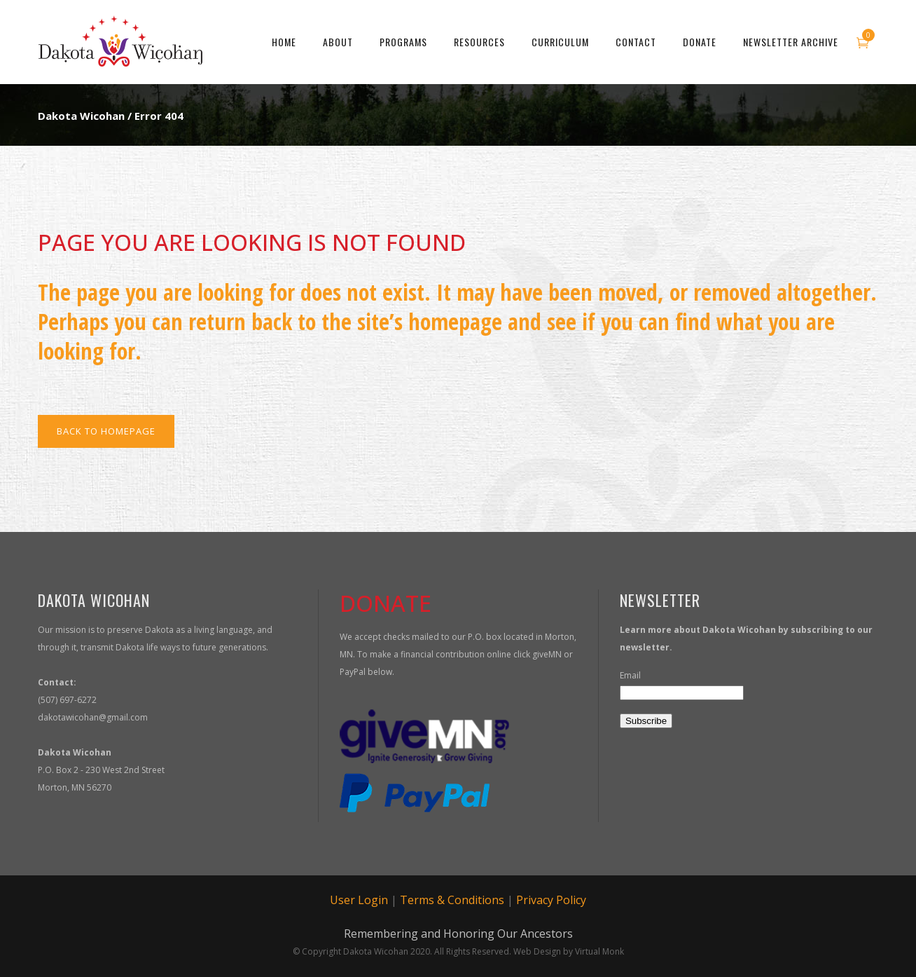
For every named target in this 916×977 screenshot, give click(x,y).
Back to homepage (106, 431)
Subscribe (646, 721)
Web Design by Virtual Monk (568, 951)
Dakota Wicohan (81, 116)
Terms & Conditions (452, 900)
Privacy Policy (551, 900)
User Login (359, 900)
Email (630, 675)
